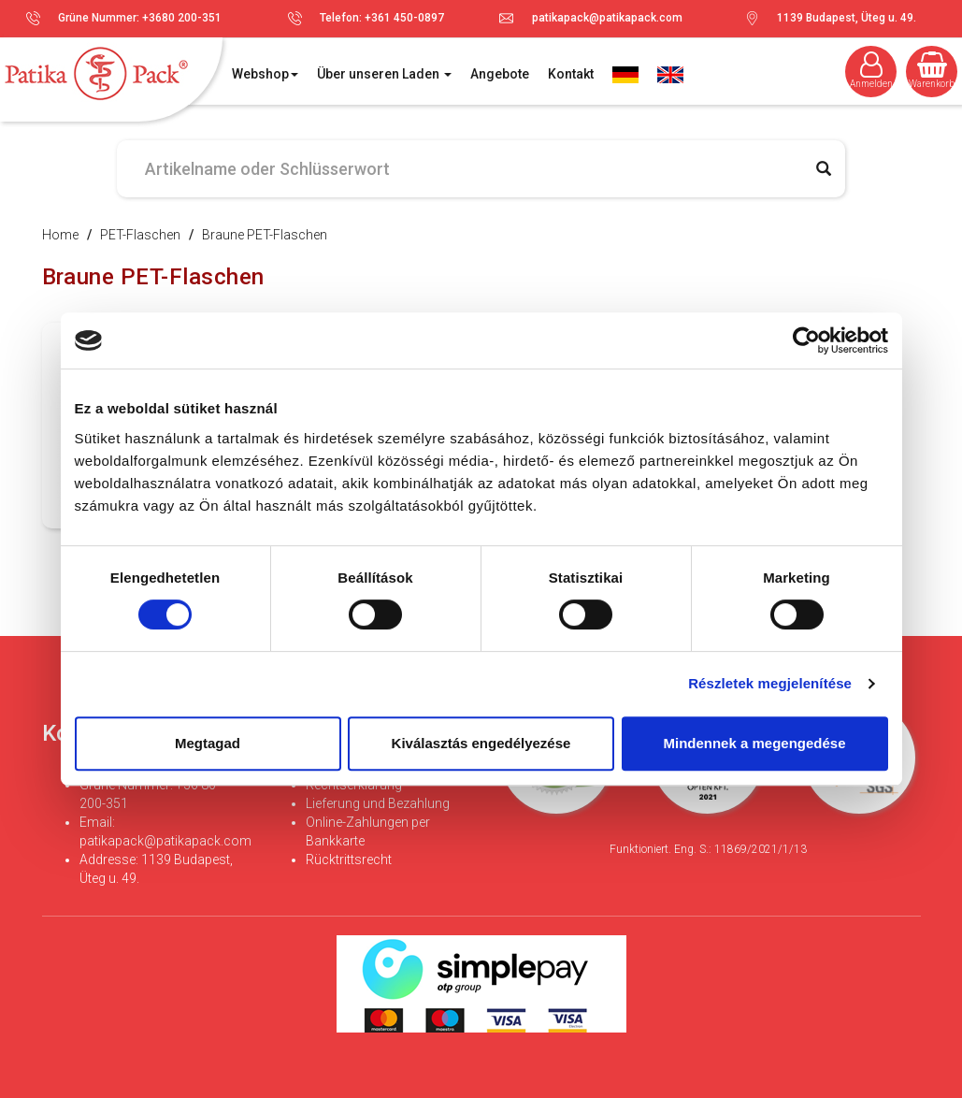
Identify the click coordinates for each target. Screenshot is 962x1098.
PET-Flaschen (140, 234)
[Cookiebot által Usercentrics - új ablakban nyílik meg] (806, 340)
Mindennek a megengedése (754, 743)
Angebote (499, 73)
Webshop (265, 73)
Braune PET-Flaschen (264, 234)
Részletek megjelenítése (770, 683)
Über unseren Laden (384, 73)
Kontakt (571, 73)
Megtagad (207, 743)
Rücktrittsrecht (349, 859)
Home (60, 234)
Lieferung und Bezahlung (378, 803)
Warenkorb (932, 70)
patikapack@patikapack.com (607, 17)
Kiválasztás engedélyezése (481, 743)
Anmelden (871, 70)
